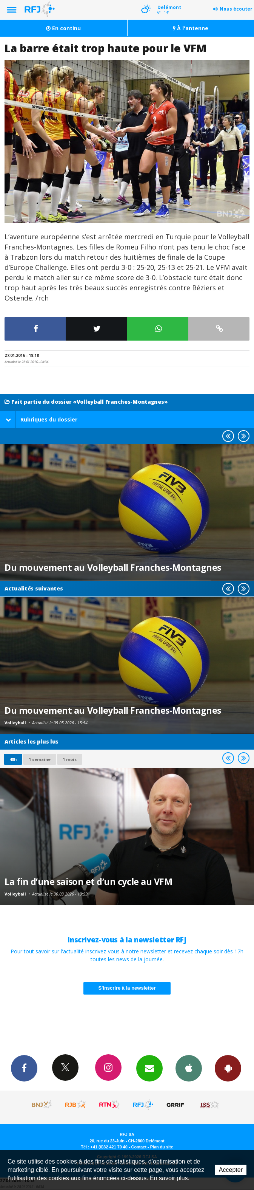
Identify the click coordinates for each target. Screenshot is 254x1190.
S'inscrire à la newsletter (127, 988)
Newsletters (149, 1068)
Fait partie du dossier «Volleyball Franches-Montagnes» (86, 402)
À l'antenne (190, 28)
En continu (63, 28)
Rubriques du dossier (41, 419)
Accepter (231, 1170)
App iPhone (188, 1068)
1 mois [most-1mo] (70, 759)
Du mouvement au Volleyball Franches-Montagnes (113, 567)
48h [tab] (13, 759)
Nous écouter (236, 9)
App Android (228, 1068)
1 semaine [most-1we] (40, 759)
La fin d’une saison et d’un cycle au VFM (88, 881)
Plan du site (161, 1147)
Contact (138, 1147)
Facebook (24, 1068)
